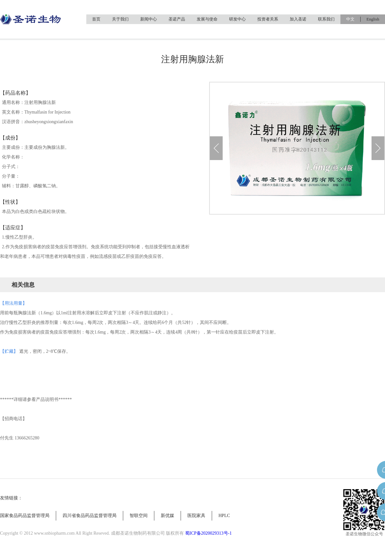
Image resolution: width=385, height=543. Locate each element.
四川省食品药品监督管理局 (89, 515)
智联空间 (139, 515)
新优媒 (167, 515)
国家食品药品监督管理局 (24, 515)
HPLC (224, 515)
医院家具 (196, 515)
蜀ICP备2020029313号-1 (208, 533)
